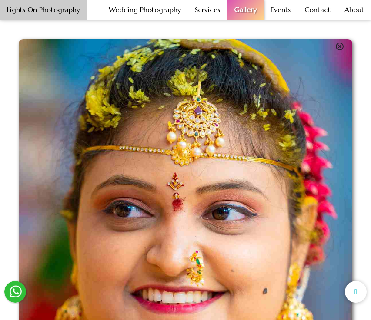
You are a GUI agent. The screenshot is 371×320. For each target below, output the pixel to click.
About (354, 9)
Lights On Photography (43, 9)
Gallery (245, 9)
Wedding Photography (145, 9)
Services (207, 9)
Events (281, 9)
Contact (317, 9)
